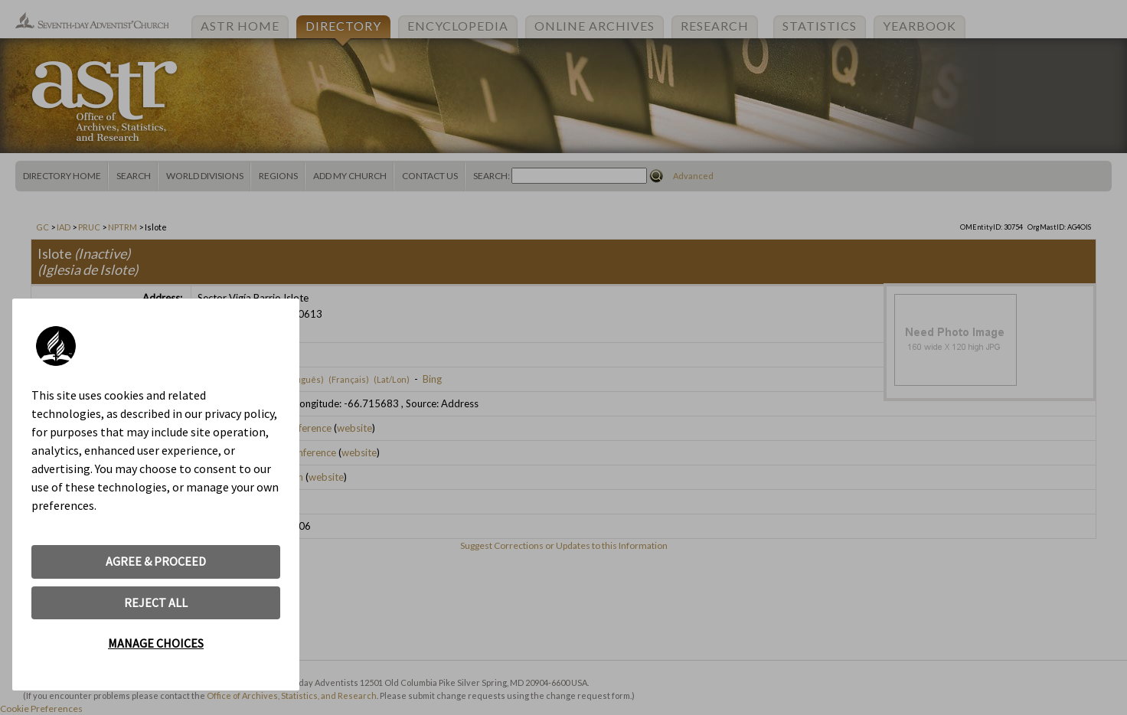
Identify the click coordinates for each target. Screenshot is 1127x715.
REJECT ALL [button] (156, 602)
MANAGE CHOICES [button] (156, 643)
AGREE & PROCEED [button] (156, 561)
